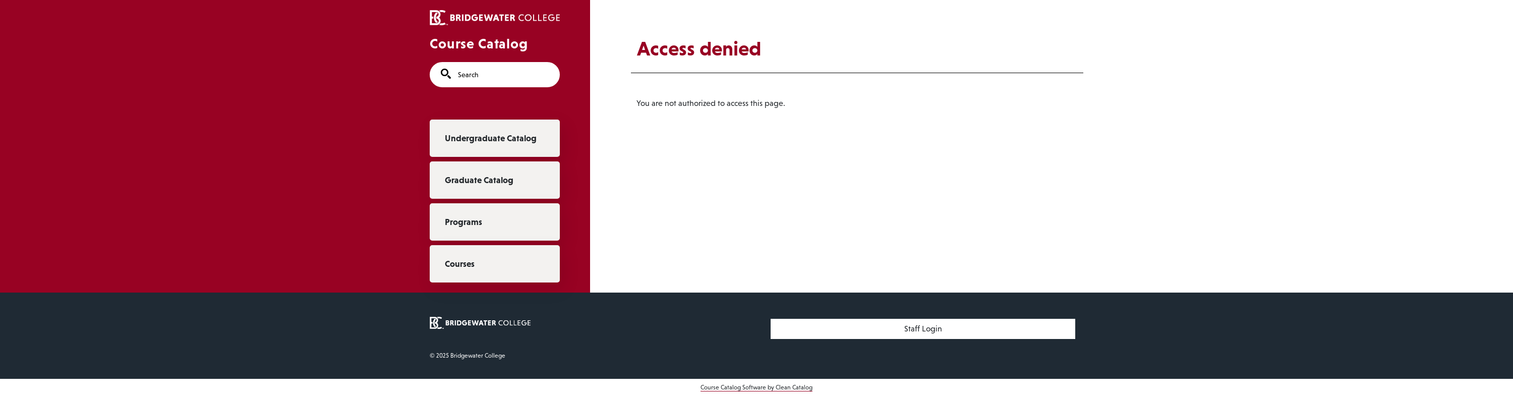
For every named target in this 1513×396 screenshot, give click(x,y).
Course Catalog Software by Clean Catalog (756, 387)
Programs (463, 222)
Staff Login (923, 328)
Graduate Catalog (479, 180)
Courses (460, 264)
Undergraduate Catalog (491, 138)
